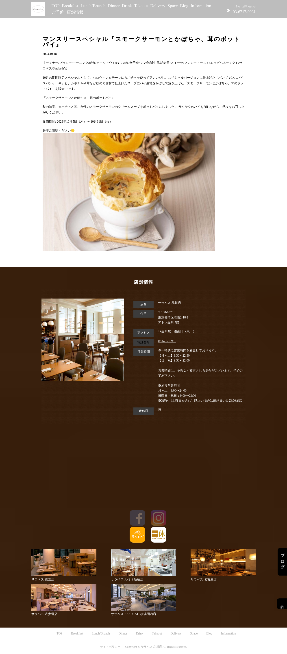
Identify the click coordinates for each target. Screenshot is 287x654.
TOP (56, 5)
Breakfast (70, 5)
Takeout (141, 5)
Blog (184, 5)
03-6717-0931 (167, 341)
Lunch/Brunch (92, 5)
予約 (282, 604)
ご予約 (58, 12)
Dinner (114, 5)
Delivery (157, 5)
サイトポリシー (110, 646)
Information (201, 5)
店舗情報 (75, 12)
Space (172, 5)
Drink (127, 5)
